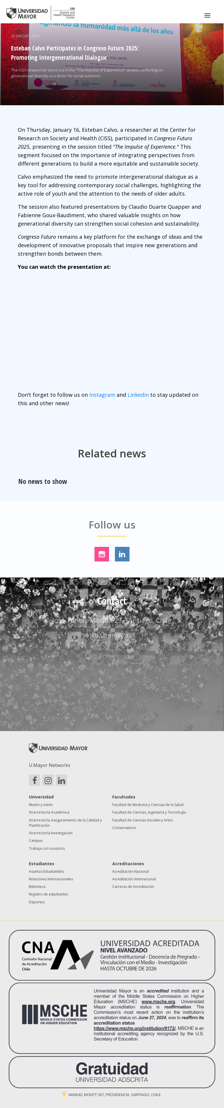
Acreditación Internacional (134, 879)
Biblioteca (37, 886)
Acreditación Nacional (130, 871)
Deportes (37, 902)
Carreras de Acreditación (133, 886)
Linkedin (138, 394)
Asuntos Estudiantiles (46, 871)
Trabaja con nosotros (47, 848)
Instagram (102, 394)
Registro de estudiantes (48, 894)
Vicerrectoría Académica (49, 812)
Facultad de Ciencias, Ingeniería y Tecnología (149, 812)
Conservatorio (124, 827)
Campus (36, 840)
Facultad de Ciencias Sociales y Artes (142, 820)
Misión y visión (41, 804)
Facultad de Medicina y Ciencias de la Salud (147, 804)
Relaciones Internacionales (51, 879)
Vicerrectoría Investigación (51, 832)
